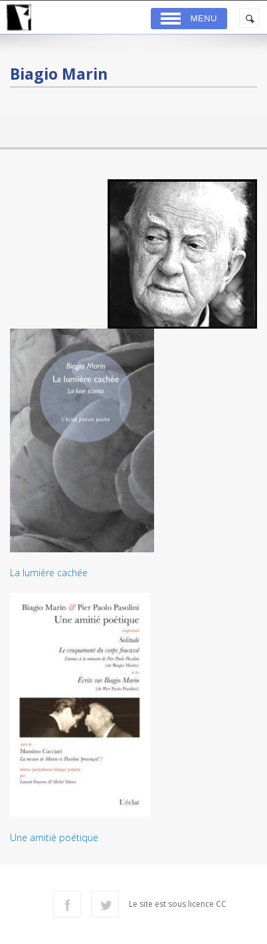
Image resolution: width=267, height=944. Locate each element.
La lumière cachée (49, 572)
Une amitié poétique (54, 837)
